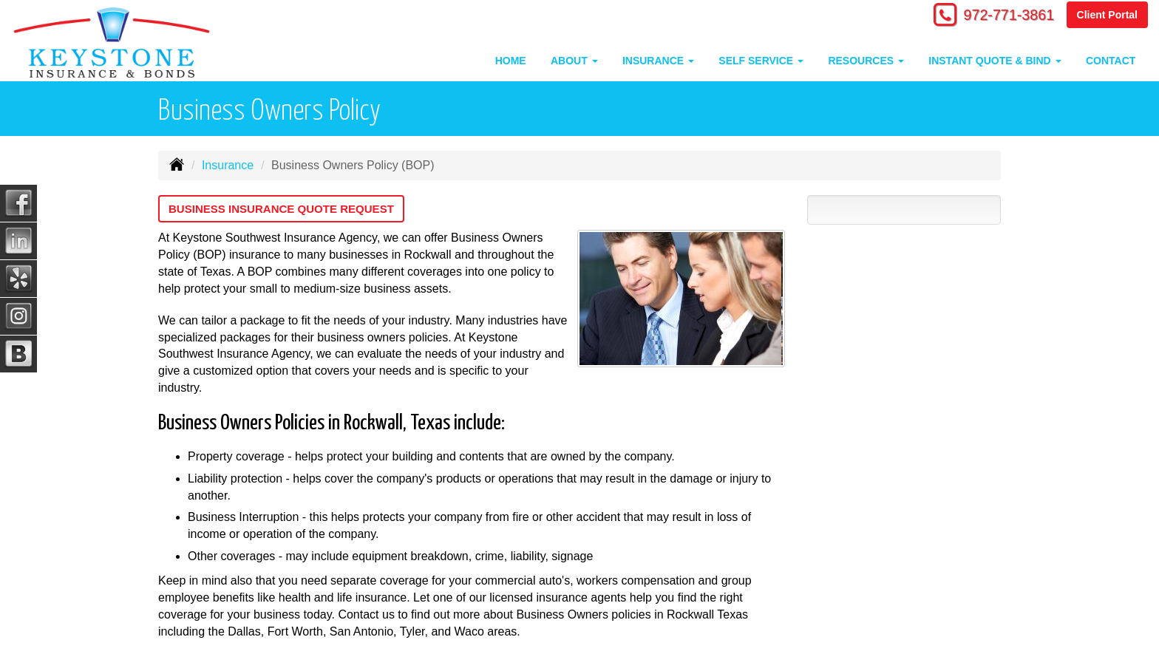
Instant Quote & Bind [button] (994, 61)
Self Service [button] (760, 61)
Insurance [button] (658, 61)
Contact (1110, 61)
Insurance (228, 165)
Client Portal (1107, 16)
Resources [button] (866, 61)
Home (510, 61)
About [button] (574, 61)
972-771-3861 (1000, 16)
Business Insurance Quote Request (288, 208)
